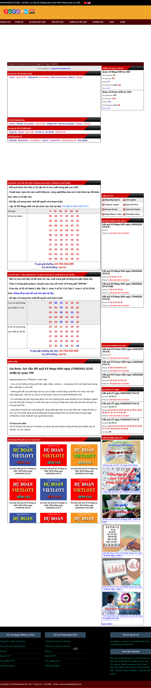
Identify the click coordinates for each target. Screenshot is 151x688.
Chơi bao (79, 77)
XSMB (122, 22)
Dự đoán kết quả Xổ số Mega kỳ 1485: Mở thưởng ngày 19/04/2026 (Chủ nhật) (84, 471)
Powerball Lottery (133, 214)
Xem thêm (107, 624)
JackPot (12, 77)
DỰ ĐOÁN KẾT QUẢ (38, 22)
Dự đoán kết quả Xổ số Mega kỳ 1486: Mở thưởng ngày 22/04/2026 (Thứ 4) (53, 471)
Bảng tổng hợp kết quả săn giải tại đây (34, 293)
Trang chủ (13, 132)
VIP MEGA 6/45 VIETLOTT (75, 206)
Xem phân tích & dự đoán (119, 233)
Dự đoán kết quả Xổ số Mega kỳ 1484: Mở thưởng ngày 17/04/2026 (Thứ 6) (23, 505)
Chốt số (71, 77)
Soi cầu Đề (49, 132)
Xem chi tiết (106, 88)
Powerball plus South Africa (121, 644)
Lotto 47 (45, 140)
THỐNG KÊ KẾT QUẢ (79, 22)
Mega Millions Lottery (113, 214)
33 (110, 102)
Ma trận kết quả (111, 209)
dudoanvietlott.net (18, 379)
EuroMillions (115, 641)
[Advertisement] (87, 11)
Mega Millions (23, 140)
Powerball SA (55, 140)
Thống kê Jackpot (112, 205)
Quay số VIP (21, 77)
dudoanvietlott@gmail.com (61, 68)
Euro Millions (35, 140)
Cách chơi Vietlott (133, 209)
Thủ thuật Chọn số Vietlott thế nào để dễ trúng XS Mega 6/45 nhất (122, 617)
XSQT (112, 22)
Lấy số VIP (30, 132)
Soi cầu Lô (39, 132)
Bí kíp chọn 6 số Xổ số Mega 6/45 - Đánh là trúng (121, 520)
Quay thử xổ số (132, 205)
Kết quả (20, 124)
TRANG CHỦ (5, 22)
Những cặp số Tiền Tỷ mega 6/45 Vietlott (120, 465)
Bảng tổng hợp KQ (112, 200)
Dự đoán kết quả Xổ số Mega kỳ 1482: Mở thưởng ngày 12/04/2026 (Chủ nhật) (84, 505)
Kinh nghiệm (44, 77)
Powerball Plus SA (69, 140)
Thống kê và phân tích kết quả (13, 641)
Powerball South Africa (140, 641)
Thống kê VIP (33, 77)
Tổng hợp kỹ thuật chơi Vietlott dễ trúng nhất (122, 492)
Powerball (13, 140)
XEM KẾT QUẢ (58, 22)
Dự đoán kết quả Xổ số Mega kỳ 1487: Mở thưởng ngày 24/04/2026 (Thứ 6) (23, 471)
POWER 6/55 (99, 22)
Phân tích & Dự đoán (59, 77)
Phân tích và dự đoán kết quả (12, 646)
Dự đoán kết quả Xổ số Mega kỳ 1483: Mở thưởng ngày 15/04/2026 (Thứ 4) (53, 505)
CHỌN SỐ (20, 22)
